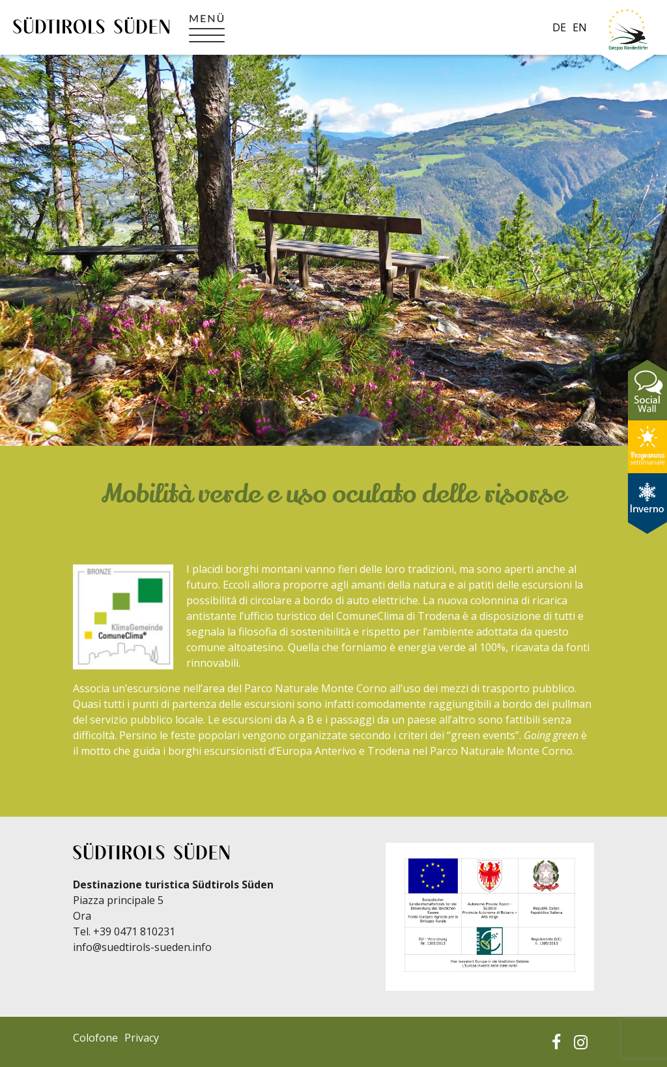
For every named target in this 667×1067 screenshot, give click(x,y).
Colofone (95, 1037)
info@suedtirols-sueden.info (142, 947)
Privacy (141, 1037)
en (580, 27)
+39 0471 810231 (134, 931)
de (559, 27)
